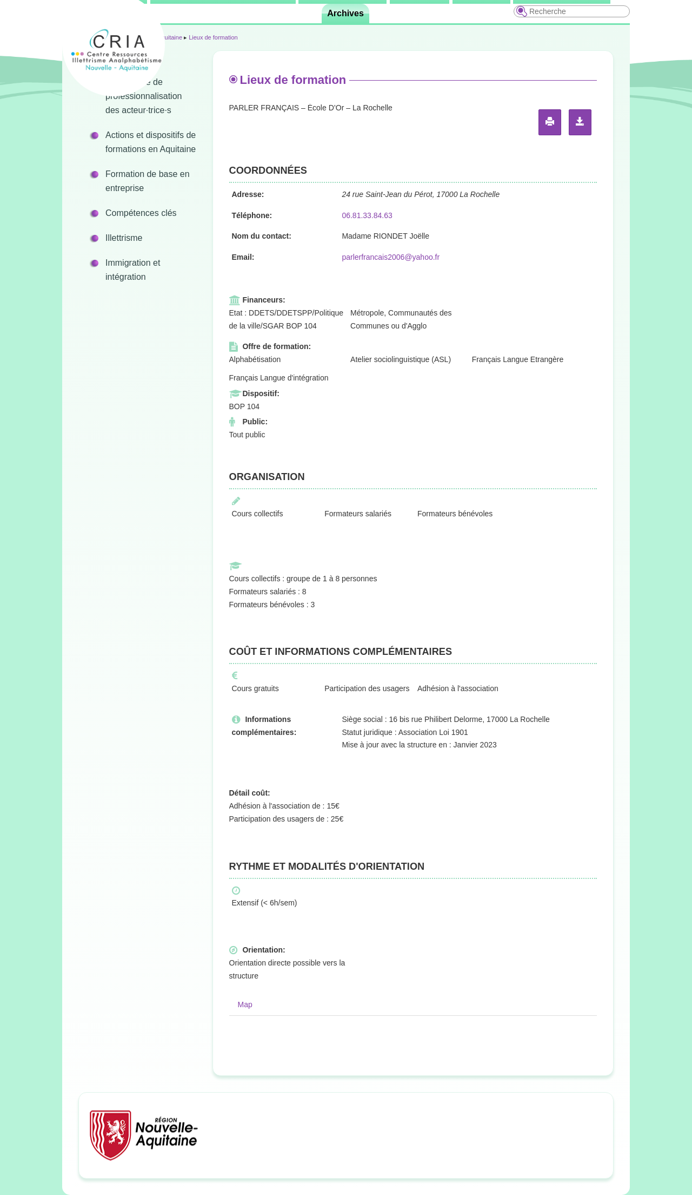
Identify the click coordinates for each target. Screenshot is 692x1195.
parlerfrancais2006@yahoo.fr (391, 257)
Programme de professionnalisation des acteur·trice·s (143, 96)
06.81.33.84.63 (367, 215)
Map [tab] (245, 1004)
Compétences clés (141, 213)
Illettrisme (123, 237)
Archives (345, 13)
